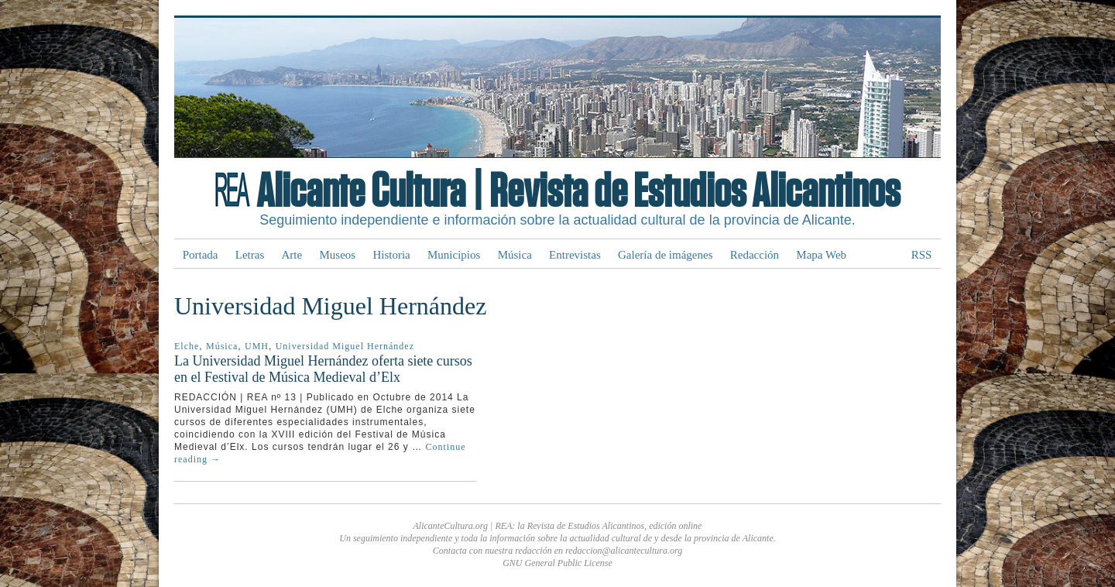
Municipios (453, 255)
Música (515, 255)
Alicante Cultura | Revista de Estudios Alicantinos (578, 192)
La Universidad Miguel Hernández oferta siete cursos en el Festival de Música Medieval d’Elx (323, 369)
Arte (292, 255)
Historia (391, 255)
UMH (257, 346)
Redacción (754, 255)
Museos (337, 255)
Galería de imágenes (665, 255)
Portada (200, 255)
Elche (186, 346)
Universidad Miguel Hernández (345, 346)
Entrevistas (575, 255)
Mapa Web (821, 255)
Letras (249, 255)
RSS (921, 255)
